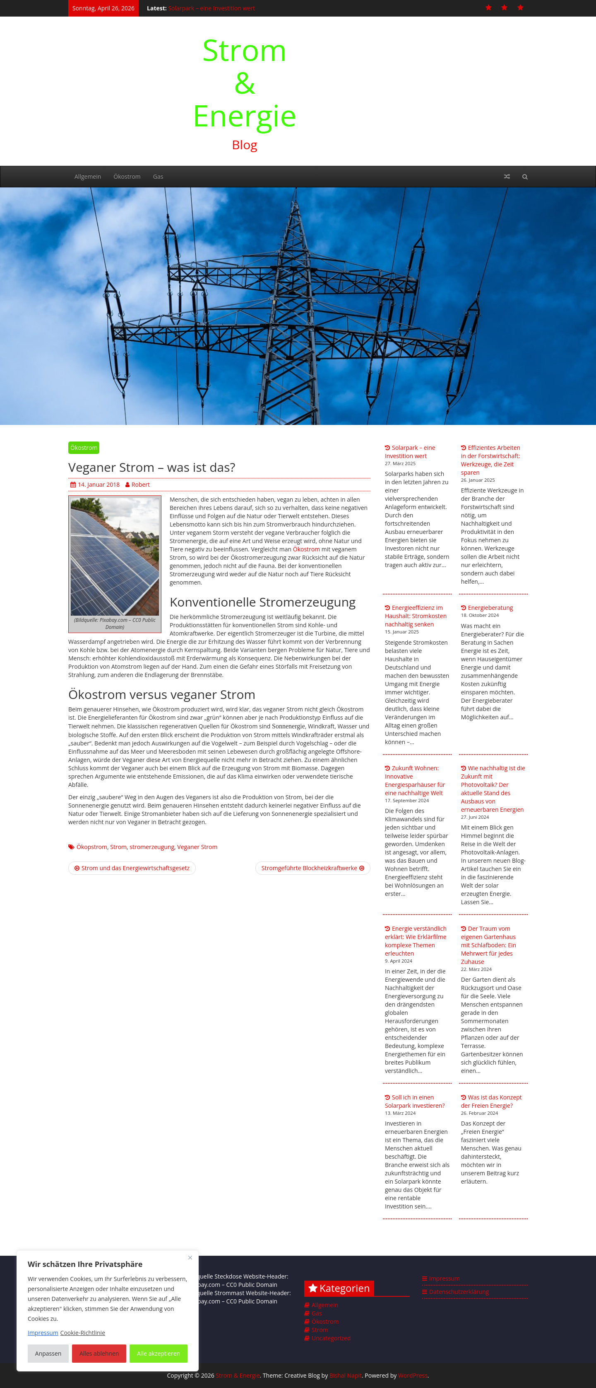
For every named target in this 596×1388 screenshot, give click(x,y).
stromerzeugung (152, 847)
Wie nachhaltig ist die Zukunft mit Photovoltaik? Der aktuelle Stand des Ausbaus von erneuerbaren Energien (493, 788)
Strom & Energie (244, 82)
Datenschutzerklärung (459, 1292)
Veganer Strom (197, 847)
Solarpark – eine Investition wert (211, 8)
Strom (118, 847)
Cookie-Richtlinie (82, 1333)
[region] (108, 1310)
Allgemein (87, 176)
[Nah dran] (190, 1257)
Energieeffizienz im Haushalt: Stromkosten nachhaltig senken (416, 616)
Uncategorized (331, 1338)
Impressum (444, 1278)
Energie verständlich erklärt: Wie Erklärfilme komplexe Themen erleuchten (416, 941)
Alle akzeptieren (158, 1353)
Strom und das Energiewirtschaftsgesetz (132, 868)
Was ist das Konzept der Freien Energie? (491, 1101)
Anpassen (48, 1353)
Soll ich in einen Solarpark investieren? (415, 1101)
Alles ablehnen (99, 1353)
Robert (137, 484)
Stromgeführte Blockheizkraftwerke (313, 868)
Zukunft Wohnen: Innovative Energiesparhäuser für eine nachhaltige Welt (415, 780)
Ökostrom (126, 176)
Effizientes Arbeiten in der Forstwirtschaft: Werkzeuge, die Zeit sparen (490, 460)
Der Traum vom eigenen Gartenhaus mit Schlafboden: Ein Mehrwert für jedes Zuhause (488, 945)
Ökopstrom (92, 847)
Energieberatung (490, 607)
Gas (158, 176)
